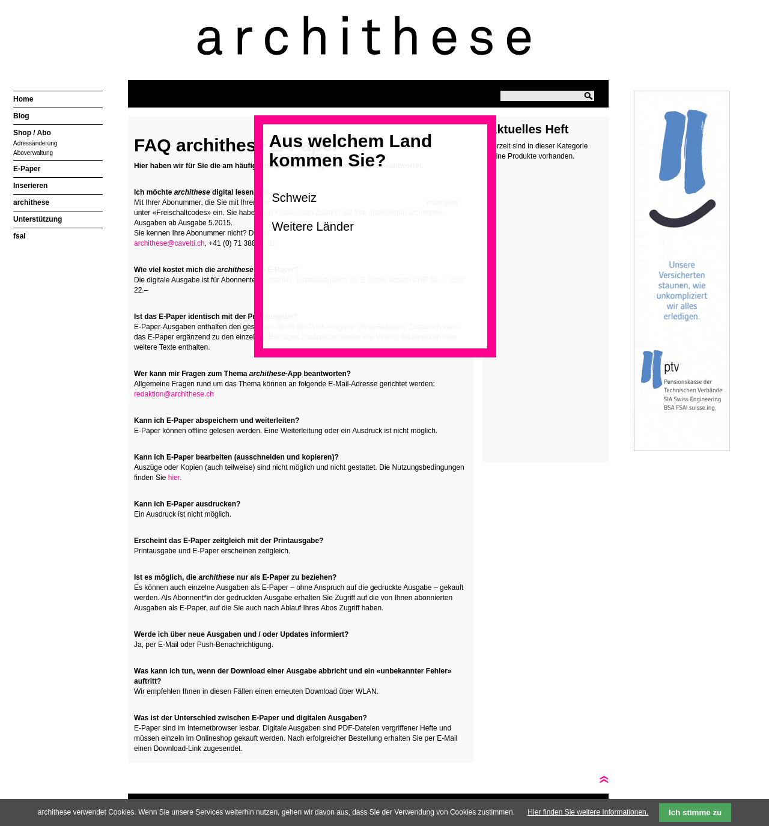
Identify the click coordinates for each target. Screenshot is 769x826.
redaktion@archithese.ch (174, 394)
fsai (19, 236)
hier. (175, 477)
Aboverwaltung (33, 153)
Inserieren (30, 185)
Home (23, 99)
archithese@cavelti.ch (169, 243)
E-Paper (26, 169)
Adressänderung (35, 143)
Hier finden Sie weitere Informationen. (587, 812)
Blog (21, 116)
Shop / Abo (32, 133)
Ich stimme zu (695, 812)
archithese (31, 202)
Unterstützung (37, 219)
